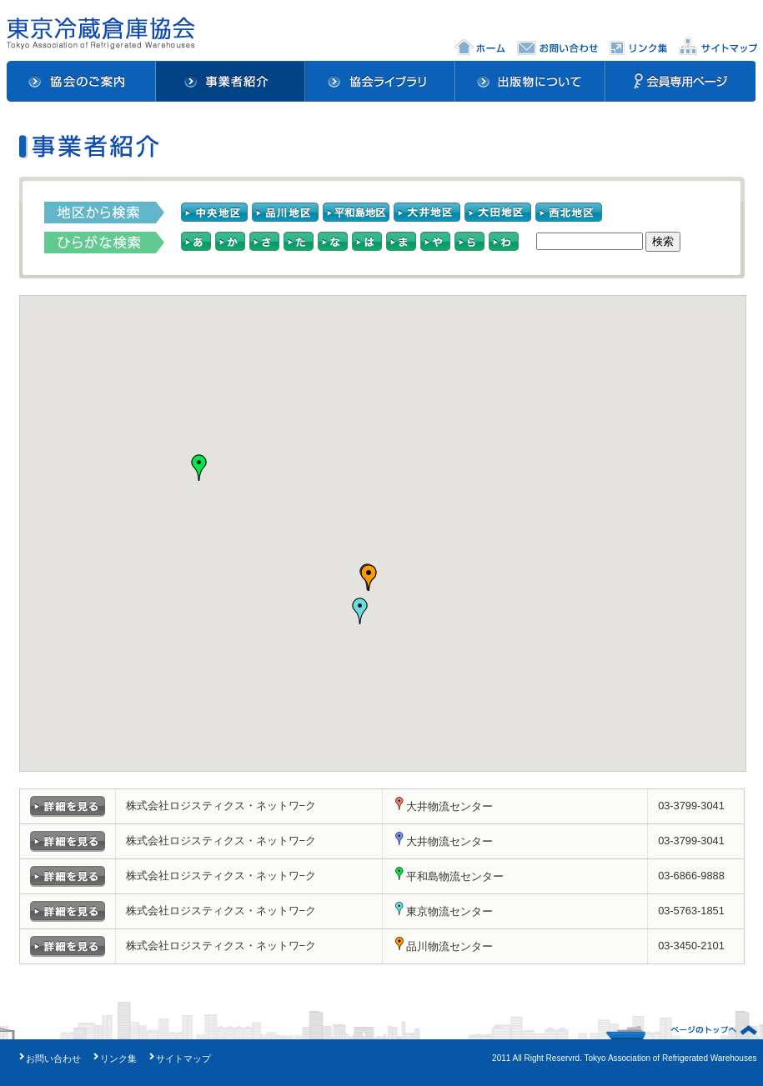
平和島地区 (356, 213)
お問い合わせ (557, 46)
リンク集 (638, 46)
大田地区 (497, 213)
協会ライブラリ (381, 81)
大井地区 (427, 213)
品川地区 (285, 213)
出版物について (531, 81)
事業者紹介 (231, 81)
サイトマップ (718, 46)
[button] (199, 467)
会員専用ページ (680, 81)
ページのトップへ (713, 1030)
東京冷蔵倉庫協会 (101, 33)
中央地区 (214, 213)
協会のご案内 (81, 81)
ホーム (479, 46)
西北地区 (568, 213)
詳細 (67, 806)
